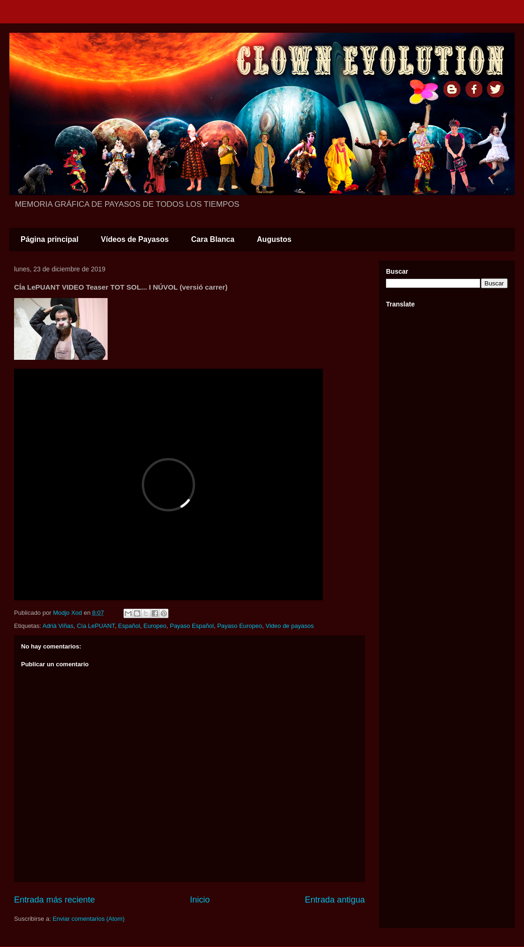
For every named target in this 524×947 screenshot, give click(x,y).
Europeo (155, 625)
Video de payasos (290, 625)
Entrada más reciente (54, 899)
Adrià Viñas (58, 625)
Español (129, 625)
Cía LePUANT (96, 625)
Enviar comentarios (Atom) (88, 918)
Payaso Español (192, 625)
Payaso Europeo (239, 625)
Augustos (274, 239)
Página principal (50, 239)
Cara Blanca (213, 239)
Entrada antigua (335, 899)
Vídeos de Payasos (135, 239)
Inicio (200, 899)
